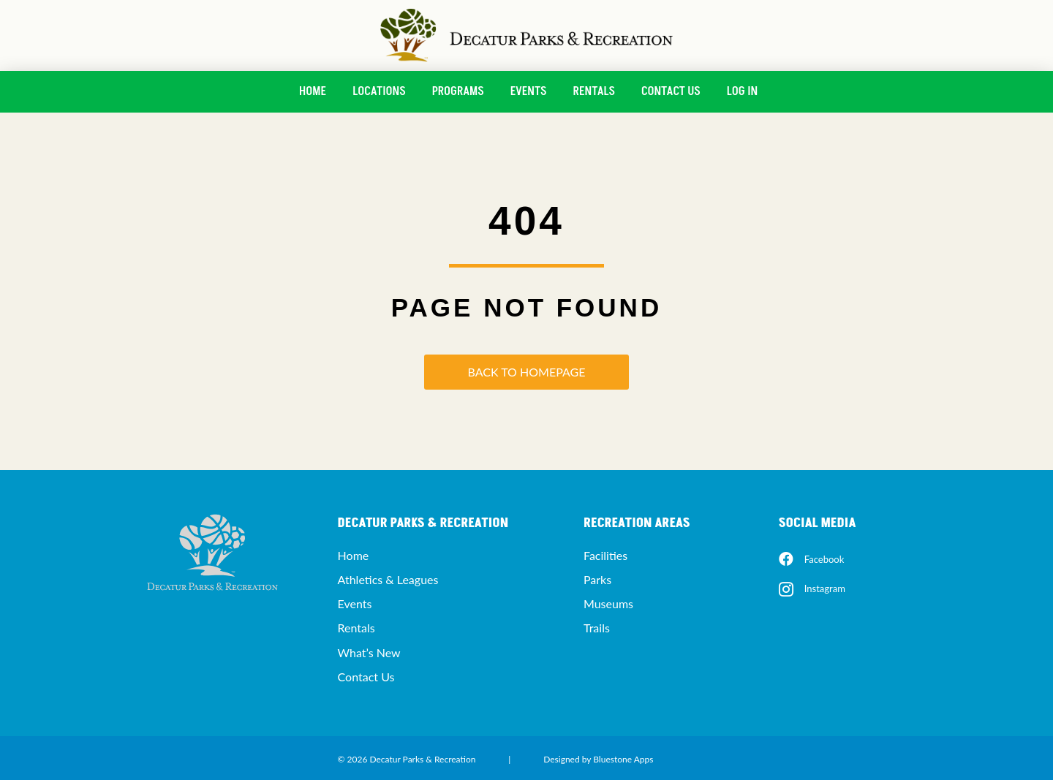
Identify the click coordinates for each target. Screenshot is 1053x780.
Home (312, 91)
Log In (742, 91)
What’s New (369, 652)
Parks (597, 579)
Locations (378, 91)
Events (528, 91)
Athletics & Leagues (388, 579)
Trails (597, 628)
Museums (608, 603)
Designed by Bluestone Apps (598, 759)
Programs (458, 91)
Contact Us (671, 91)
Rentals (594, 91)
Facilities (605, 555)
